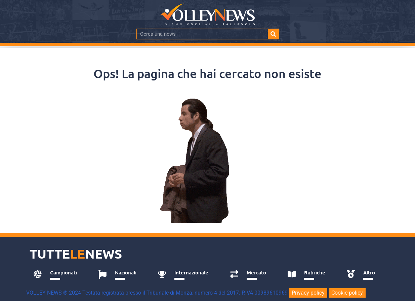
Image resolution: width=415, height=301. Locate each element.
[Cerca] (273, 34)
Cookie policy (347, 293)
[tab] (58, 274)
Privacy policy (308, 293)
